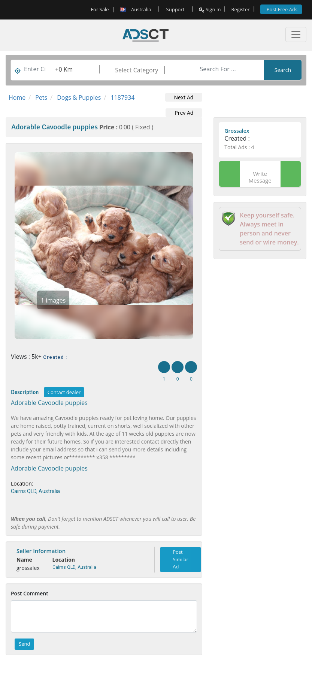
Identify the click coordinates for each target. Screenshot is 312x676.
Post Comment (29, 593)
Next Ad (184, 97)
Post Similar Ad (180, 559)
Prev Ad (184, 112)
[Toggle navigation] (295, 34)
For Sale (100, 9)
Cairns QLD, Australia (35, 491)
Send (24, 643)
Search (283, 69)
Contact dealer (64, 392)
